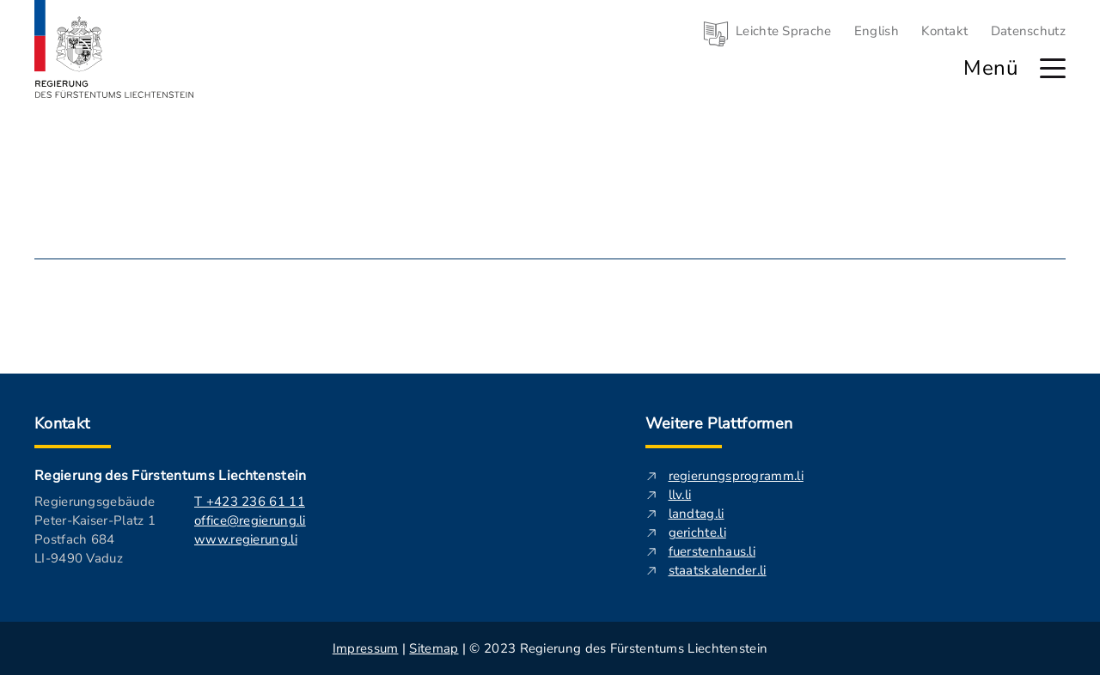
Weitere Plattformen (719, 423)
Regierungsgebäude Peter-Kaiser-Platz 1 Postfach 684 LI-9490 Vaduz (95, 530)
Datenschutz (1028, 31)
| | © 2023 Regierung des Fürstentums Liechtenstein (550, 648)
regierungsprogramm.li (736, 475)
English (876, 31)
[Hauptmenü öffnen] (1053, 68)
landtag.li (696, 513)
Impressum (366, 648)
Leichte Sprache (784, 31)
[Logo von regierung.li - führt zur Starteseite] (114, 49)
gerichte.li (697, 532)
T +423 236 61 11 (249, 501)
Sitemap (433, 648)
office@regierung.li (250, 520)
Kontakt (944, 31)
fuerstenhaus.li (712, 551)
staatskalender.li (718, 570)
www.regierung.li (245, 539)
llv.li (680, 494)
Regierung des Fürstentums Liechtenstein (170, 475)
